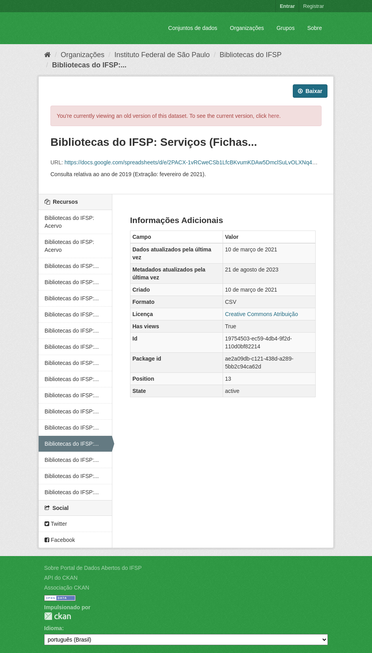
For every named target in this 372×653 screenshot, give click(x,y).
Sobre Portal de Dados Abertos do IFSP (92, 568)
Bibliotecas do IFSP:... (89, 65)
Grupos (286, 28)
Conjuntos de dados (193, 28)
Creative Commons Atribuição (261, 314)
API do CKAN (61, 578)
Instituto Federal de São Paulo (162, 55)
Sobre (314, 28)
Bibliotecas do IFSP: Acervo (69, 222)
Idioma (53, 628)
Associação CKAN (66, 587)
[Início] (47, 55)
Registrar (313, 6)
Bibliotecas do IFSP (250, 55)
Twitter (56, 524)
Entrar (287, 6)
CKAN (57, 616)
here (273, 116)
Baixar (310, 91)
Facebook (60, 540)
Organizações (247, 28)
